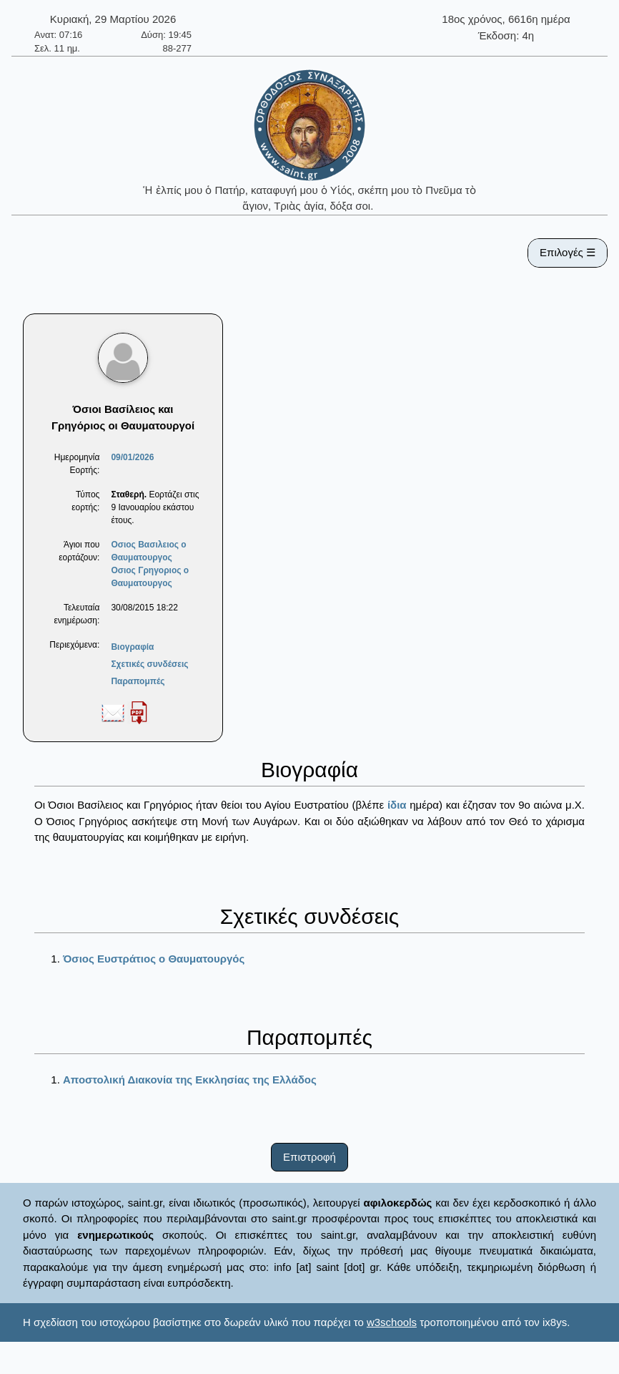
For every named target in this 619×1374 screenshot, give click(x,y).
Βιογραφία (132, 647)
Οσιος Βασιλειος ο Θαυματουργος (148, 551)
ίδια (397, 805)
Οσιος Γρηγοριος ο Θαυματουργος (150, 576)
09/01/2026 (132, 457)
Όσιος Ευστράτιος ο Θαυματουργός (153, 958)
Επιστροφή (309, 1157)
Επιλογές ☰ (567, 252)
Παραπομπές (137, 681)
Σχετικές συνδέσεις (149, 664)
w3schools (392, 1322)
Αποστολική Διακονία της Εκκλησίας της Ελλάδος (190, 1079)
